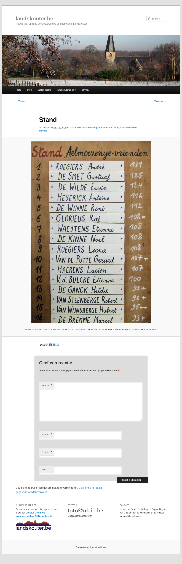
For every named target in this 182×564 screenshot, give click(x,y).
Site (44, 469)
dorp (19, 89)
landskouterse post (66, 89)
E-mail (47, 452)
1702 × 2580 (75, 127)
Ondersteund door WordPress (91, 547)
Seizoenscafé (44, 89)
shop (29, 89)
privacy (85, 89)
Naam (47, 434)
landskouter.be (34, 18)
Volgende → (160, 101)
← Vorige (20, 101)
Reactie (47, 385)
